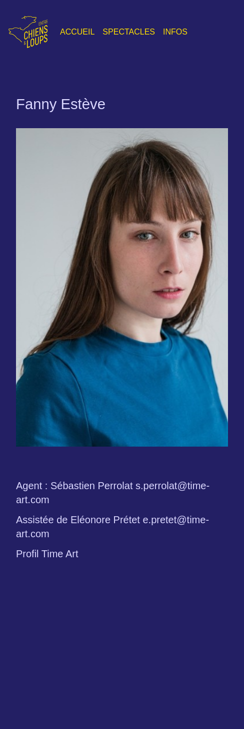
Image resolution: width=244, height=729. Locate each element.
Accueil (77, 32)
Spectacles (128, 32)
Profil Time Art (47, 553)
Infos (175, 32)
